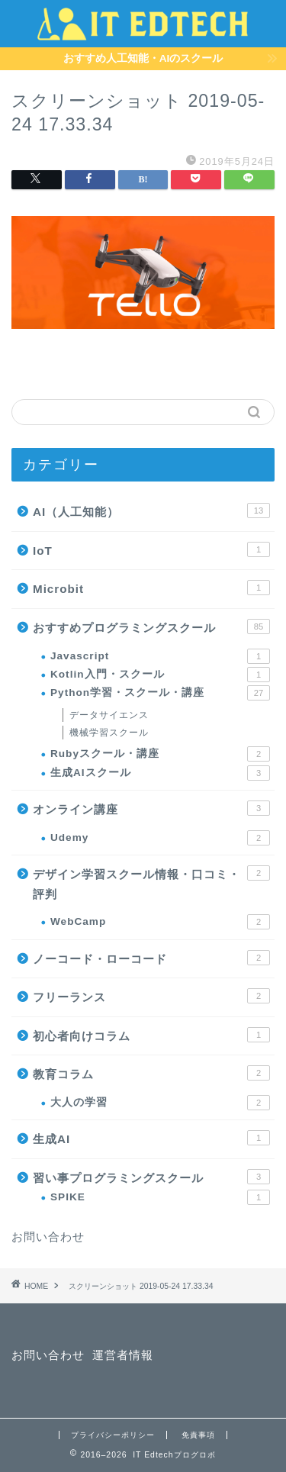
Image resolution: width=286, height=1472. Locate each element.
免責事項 (198, 1435)
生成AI (151, 1137)
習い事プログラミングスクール (151, 1176)
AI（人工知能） (151, 510)
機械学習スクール (109, 732)
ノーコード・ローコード (151, 957)
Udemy (160, 838)
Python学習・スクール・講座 (160, 693)
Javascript (160, 656)
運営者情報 (122, 1354)
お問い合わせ (48, 1236)
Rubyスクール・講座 (160, 754)
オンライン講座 (151, 808)
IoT (151, 549)
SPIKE (160, 1197)
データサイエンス (109, 715)
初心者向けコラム (151, 1034)
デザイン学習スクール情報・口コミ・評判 (151, 882)
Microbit (151, 587)
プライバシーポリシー (113, 1435)
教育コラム (151, 1073)
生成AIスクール (160, 773)
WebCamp (160, 921)
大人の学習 (160, 1102)
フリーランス (151, 995)
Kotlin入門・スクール (160, 674)
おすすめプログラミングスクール (151, 626)
